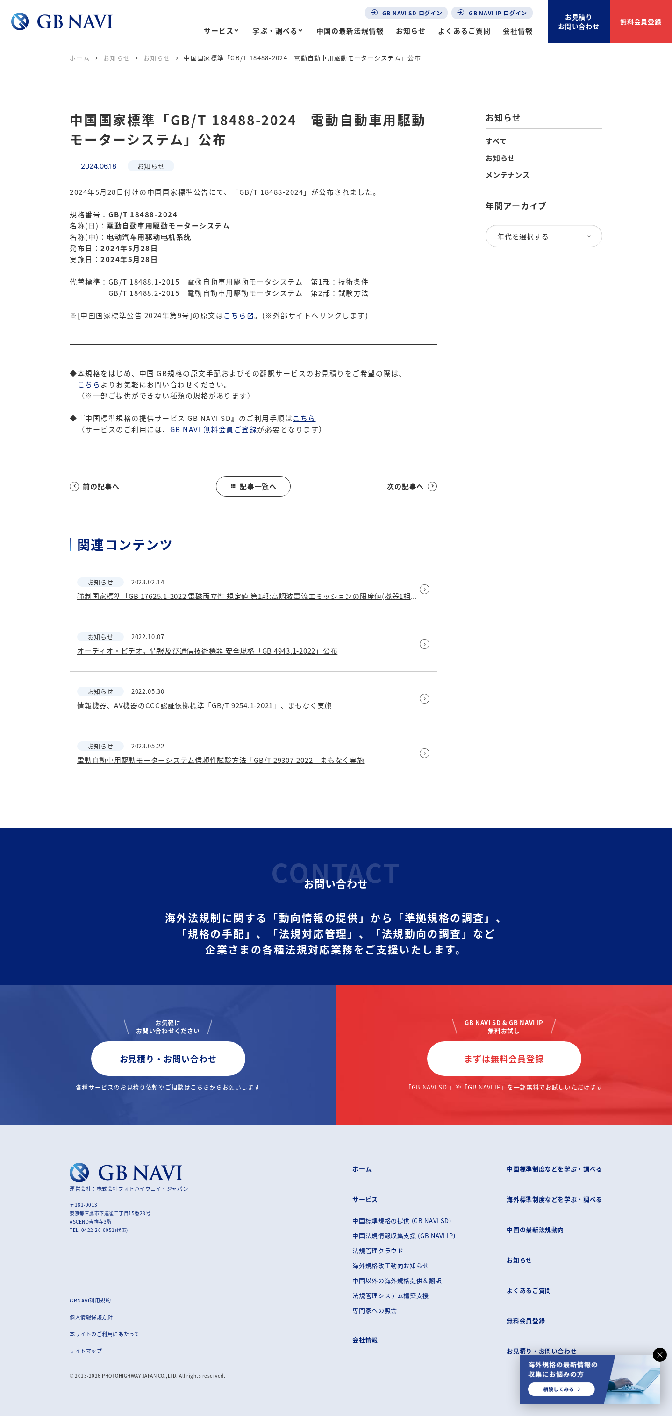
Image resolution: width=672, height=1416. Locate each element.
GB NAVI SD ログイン (407, 13)
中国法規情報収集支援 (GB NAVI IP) (403, 1235)
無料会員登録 (641, 21)
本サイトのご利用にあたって (104, 1334)
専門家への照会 (374, 1310)
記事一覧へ (253, 486)
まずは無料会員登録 (503, 1059)
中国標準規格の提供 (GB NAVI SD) (401, 1220)
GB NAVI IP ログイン (492, 13)
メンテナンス (508, 174)
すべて (496, 141)
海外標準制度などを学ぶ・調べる (554, 1199)
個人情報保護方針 (91, 1317)
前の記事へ (95, 486)
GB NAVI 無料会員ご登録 (213, 429)
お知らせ (411, 31)
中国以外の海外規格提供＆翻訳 (397, 1280)
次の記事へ (412, 486)
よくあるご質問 (464, 31)
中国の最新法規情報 (350, 31)
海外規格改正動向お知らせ (390, 1265)
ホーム (80, 57)
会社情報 (518, 31)
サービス (219, 31)
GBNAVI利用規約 (90, 1300)
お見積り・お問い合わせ (168, 1059)
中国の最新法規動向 (535, 1229)
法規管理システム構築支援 (390, 1295)
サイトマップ (86, 1350)
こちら (235, 315)
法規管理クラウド (377, 1250)
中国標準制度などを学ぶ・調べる (554, 1168)
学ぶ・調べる (274, 31)
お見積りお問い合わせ (579, 21)
